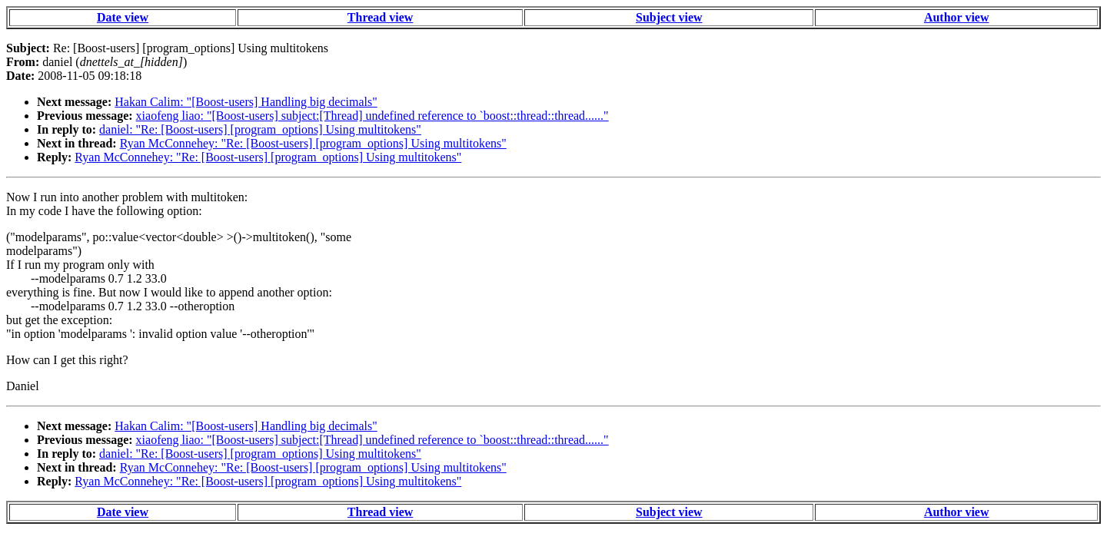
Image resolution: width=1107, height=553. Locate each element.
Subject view (669, 17)
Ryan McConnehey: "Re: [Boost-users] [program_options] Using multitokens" (313, 143)
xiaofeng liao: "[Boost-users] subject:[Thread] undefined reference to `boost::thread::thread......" (372, 115)
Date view (122, 17)
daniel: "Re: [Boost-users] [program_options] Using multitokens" (260, 129)
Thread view (380, 17)
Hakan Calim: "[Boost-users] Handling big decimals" (246, 101)
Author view (956, 17)
